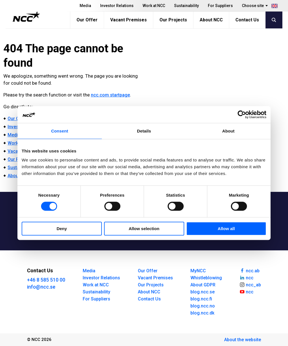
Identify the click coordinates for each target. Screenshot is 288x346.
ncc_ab (250, 284)
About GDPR (202, 284)
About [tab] (228, 131)
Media (85, 5)
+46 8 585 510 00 (46, 280)
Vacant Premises (128, 20)
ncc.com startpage (110, 95)
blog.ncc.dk (202, 313)
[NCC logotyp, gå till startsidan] (26, 16)
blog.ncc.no (202, 306)
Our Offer (87, 20)
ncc (246, 277)
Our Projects (173, 20)
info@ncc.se (41, 287)
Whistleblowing (206, 277)
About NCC (211, 20)
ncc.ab (249, 270)
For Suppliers (220, 5)
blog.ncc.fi (201, 299)
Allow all (226, 228)
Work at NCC (154, 5)
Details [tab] (144, 131)
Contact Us (247, 20)
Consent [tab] (59, 131)
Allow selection (144, 228)
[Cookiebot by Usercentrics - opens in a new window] (241, 114)
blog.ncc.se (202, 292)
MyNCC (198, 270)
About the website (242, 339)
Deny (62, 228)
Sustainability (186, 5)
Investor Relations (117, 5)
